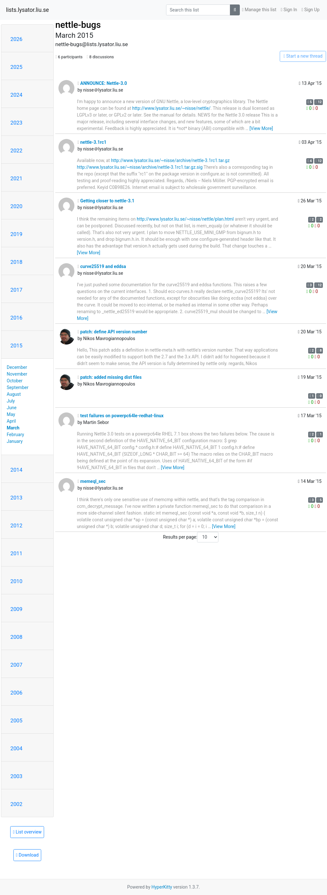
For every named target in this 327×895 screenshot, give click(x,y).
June (12, 407)
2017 (17, 290)
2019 (17, 234)
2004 (17, 748)
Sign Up (310, 9)
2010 (17, 581)
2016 (17, 317)
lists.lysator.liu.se (27, 10)
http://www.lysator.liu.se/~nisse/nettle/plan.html (185, 219)
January (15, 441)
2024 (17, 95)
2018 (17, 262)
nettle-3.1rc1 (92, 142)
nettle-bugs (78, 25)
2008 (17, 637)
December (17, 367)
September (17, 387)
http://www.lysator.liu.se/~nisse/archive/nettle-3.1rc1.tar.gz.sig (140, 167)
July (11, 400)
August (14, 394)
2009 (17, 609)
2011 (17, 553)
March (13, 427)
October (14, 380)
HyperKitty (161, 887)
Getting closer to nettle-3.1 (106, 200)
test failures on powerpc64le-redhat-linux (121, 415)
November (17, 374)
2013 (17, 497)
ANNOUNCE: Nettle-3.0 (102, 83)
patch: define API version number (112, 331)
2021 (17, 178)
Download (27, 855)
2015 (17, 345)
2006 (17, 692)
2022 (17, 150)
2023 (17, 122)
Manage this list (259, 9)
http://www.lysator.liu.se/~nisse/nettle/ (171, 108)
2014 (17, 470)
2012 (17, 525)
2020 (17, 206)
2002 (17, 804)
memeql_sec (92, 481)
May (11, 414)
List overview (27, 831)
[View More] (261, 128)
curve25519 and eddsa (102, 266)
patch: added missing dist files (110, 377)
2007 (17, 665)
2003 (17, 776)
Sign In (289, 9)
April (11, 421)
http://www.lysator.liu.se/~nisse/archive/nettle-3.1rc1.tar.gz (170, 160)
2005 (17, 720)
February (15, 434)
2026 (17, 39)
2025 (17, 67)
